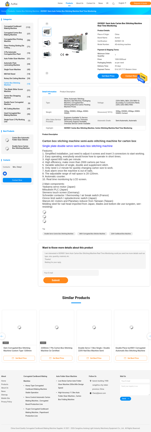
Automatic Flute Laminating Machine (17, 64)
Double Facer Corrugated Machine (17, 103)
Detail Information (49, 92)
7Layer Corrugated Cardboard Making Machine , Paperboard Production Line (37, 412)
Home (3, 381)
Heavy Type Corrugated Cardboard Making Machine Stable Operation (36, 389)
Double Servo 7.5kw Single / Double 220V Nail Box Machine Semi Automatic (94, 351)
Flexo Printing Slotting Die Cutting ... (17, 47)
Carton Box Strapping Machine (17, 97)
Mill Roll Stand (17, 74)
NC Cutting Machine (17, 108)
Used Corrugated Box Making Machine (17, 114)
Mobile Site (5, 398)
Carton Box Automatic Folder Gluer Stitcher (20, 139)
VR (107, 3)
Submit (56, 280)
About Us (4, 388)
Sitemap (4, 395)
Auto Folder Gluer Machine (17, 58)
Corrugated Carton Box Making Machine (17, 34)
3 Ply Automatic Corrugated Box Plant (17, 53)
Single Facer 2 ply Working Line (17, 121)
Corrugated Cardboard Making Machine (17, 27)
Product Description (67, 92)
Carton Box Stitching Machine (17, 84)
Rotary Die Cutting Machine (17, 78)
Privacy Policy (6, 402)
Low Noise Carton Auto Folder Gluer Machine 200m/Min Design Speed (71, 384)
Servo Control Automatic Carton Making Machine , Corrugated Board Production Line (37, 400)
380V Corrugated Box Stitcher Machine (92, 234)
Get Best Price (108, 76)
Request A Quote (140, 3)
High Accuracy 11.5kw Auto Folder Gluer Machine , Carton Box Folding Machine (69, 396)
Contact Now (17, 180)
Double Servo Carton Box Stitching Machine (21, 147)
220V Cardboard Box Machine (121, 234)
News (3, 391)
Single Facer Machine (17, 69)
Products (4, 384)
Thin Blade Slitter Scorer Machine (17, 90)
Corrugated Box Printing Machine (17, 40)
